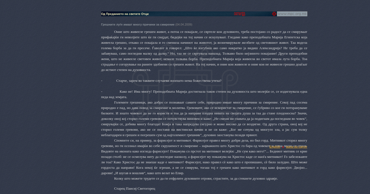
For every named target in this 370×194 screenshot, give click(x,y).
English (274, 146)
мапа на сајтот (296, 146)
